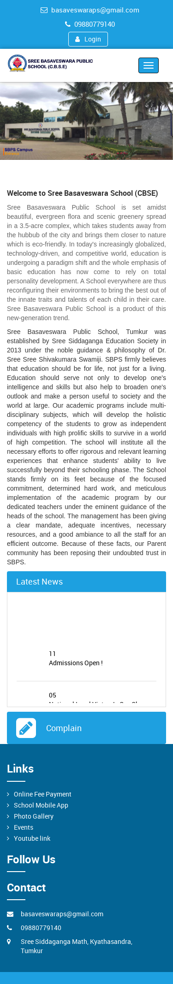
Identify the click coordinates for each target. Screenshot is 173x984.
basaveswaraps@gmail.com (90, 9)
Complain (62, 727)
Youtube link (32, 838)
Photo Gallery (34, 816)
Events (23, 827)
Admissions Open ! (102, 660)
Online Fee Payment (43, 794)
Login (88, 39)
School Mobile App (41, 805)
